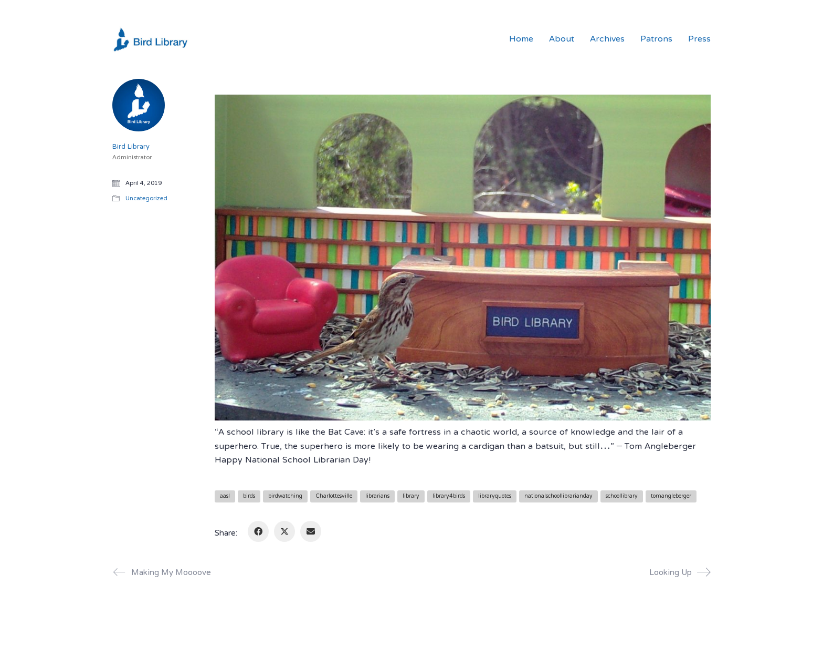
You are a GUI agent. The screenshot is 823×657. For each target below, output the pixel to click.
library (411, 496)
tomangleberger (671, 496)
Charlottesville (333, 496)
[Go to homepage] (151, 39)
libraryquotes (494, 496)
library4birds (448, 496)
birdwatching (285, 496)
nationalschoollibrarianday (558, 496)
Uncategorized (146, 199)
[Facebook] (258, 531)
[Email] (310, 531)
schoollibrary (622, 496)
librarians (377, 496)
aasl (225, 496)
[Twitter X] (284, 531)
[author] (138, 105)
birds (249, 496)
